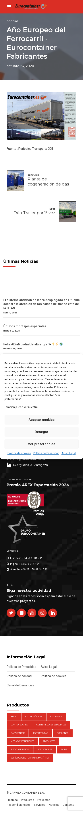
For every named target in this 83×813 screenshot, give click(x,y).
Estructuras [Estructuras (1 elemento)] (40, 733)
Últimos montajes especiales (24, 326)
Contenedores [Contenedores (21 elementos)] (19, 724)
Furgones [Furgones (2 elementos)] (62, 733)
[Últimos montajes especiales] (41, 322)
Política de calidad (19, 676)
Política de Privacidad (46, 453)
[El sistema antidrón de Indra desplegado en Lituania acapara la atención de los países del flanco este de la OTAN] (41, 296)
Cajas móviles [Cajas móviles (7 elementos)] (33, 716)
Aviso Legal (69, 453)
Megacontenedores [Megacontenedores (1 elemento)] (22, 741)
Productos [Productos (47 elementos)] (49, 741)
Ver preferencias (41, 444)
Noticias (12, 21)
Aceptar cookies (41, 420)
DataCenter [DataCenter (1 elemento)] (18, 733)
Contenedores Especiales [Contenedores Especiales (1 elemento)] (51, 724)
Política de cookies (19, 453)
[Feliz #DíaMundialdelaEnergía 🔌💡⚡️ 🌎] (41, 340)
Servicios (39, 804)
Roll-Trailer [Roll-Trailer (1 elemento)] (44, 749)
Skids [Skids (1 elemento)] (64, 749)
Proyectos (43, 800)
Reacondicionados (19, 804)
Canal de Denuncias (20, 685)
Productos (27, 800)
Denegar (41, 432)
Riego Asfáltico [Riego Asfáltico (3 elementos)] (20, 749)
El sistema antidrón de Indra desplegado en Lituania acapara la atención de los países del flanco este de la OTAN (41, 304)
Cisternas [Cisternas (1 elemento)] (56, 716)
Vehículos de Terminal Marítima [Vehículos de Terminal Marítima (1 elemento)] (30, 758)
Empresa (12, 800)
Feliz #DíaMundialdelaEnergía (33, 344)
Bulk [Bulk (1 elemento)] (14, 716)
